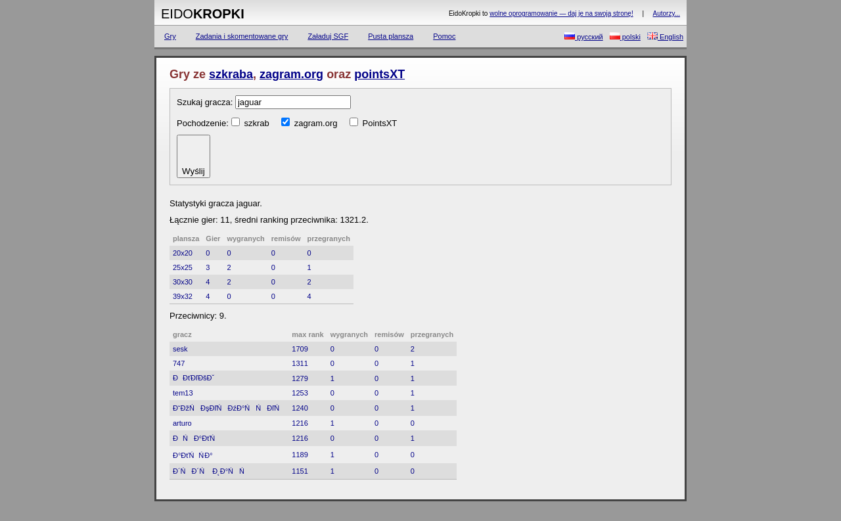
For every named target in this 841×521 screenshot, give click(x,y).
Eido (202, 14)
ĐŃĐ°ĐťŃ (197, 438)
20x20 (183, 253)
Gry (170, 36)
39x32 (183, 296)
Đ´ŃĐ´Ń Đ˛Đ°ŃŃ (211, 471)
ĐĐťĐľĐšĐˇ (193, 378)
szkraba (231, 74)
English (665, 36)
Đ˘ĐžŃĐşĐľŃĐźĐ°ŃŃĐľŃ (229, 408)
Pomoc (444, 36)
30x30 (183, 282)
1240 (299, 408)
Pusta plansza (390, 36)
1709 (299, 349)
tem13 (183, 393)
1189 (299, 455)
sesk (180, 349)
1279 (299, 378)
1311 (299, 363)
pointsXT (379, 74)
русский (583, 36)
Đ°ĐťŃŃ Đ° (193, 455)
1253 (299, 393)
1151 (299, 471)
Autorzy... (667, 13)
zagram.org (291, 74)
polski (625, 36)
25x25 (183, 267)
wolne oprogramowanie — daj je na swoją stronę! (561, 13)
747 (179, 363)
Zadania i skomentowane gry (242, 36)
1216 (299, 423)
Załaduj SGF (327, 36)
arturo (182, 423)
